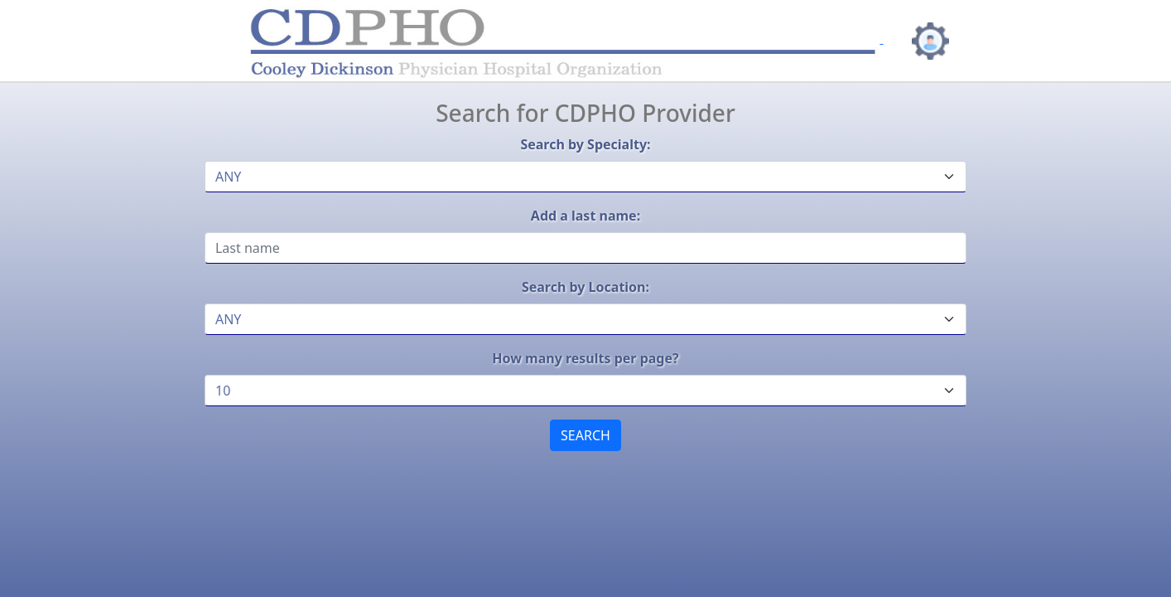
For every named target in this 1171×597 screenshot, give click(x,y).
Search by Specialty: (585, 144)
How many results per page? (585, 358)
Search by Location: (585, 287)
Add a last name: (585, 215)
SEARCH (585, 435)
